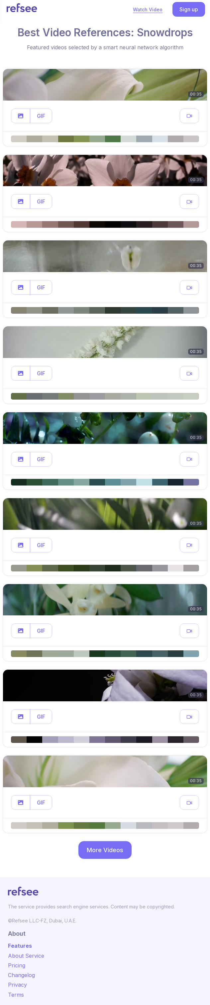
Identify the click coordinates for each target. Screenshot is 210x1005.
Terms (16, 994)
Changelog (21, 975)
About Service (26, 955)
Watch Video (147, 9)
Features (20, 945)
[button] (20, 116)
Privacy (17, 984)
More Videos (105, 849)
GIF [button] (41, 116)
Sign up (188, 9)
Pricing (16, 965)
